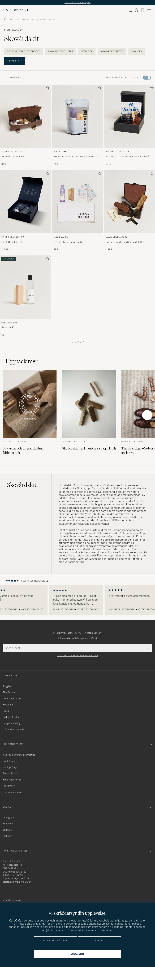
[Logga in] (131, 10)
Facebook (8, 823)
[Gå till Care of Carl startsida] (16, 10)
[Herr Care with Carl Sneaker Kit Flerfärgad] (25, 287)
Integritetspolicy (11, 723)
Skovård (17, 30)
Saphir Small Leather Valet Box (125, 241)
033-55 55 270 (15, 875)
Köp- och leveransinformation (19, 754)
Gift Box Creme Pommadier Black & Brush (127, 156)
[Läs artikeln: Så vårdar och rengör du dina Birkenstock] (30, 415)
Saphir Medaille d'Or (117, 151)
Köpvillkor (8, 704)
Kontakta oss (10, 761)
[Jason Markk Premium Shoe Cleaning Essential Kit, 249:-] (77, 125)
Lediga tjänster (11, 717)
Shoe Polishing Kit (12, 156)
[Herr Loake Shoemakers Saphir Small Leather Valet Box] (129, 201)
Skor (7, 30)
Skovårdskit (15, 61)
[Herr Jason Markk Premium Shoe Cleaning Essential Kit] (77, 116)
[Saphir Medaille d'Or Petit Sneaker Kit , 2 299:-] (25, 210)
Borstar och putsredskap (23, 51)
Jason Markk (61, 151)
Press (6, 710)
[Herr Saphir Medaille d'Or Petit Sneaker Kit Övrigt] (25, 201)
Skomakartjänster (112, 51)
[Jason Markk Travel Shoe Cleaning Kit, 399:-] (77, 210)
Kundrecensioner (12, 779)
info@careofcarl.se (21, 878)
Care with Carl (10, 322)
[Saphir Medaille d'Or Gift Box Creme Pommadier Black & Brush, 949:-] (129, 125)
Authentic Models (11, 151)
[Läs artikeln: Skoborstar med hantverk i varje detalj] (89, 415)
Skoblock (87, 51)
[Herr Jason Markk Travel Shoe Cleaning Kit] (77, 202)
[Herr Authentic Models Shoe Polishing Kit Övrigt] (25, 116)
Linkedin (7, 835)
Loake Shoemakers (116, 237)
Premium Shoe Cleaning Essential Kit (77, 156)
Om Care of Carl (12, 698)
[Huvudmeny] (148, 10)
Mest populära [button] (116, 77)
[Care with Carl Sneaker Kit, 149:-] (25, 296)
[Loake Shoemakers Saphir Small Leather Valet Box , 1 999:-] (129, 210)
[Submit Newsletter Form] (148, 647)
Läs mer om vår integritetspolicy (77, 656)
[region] (77, 600)
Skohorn (136, 51)
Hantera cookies (12, 792)
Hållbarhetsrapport (13, 729)
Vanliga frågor (10, 767)
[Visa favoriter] (136, 10)
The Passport (10, 692)
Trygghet (7, 686)
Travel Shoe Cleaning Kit (69, 241)
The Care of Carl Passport (77, 2)
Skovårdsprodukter (60, 51)
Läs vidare (107, 930)
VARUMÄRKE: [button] (16, 77)
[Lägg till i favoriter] (47, 89)
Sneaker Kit (8, 327)
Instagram (8, 817)
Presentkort (9, 785)
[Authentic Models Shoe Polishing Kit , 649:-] (25, 125)
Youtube (7, 829)
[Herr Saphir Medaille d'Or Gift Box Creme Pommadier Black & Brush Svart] (129, 116)
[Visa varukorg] (142, 10)
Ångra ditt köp (10, 773)
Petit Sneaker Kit (11, 241)
